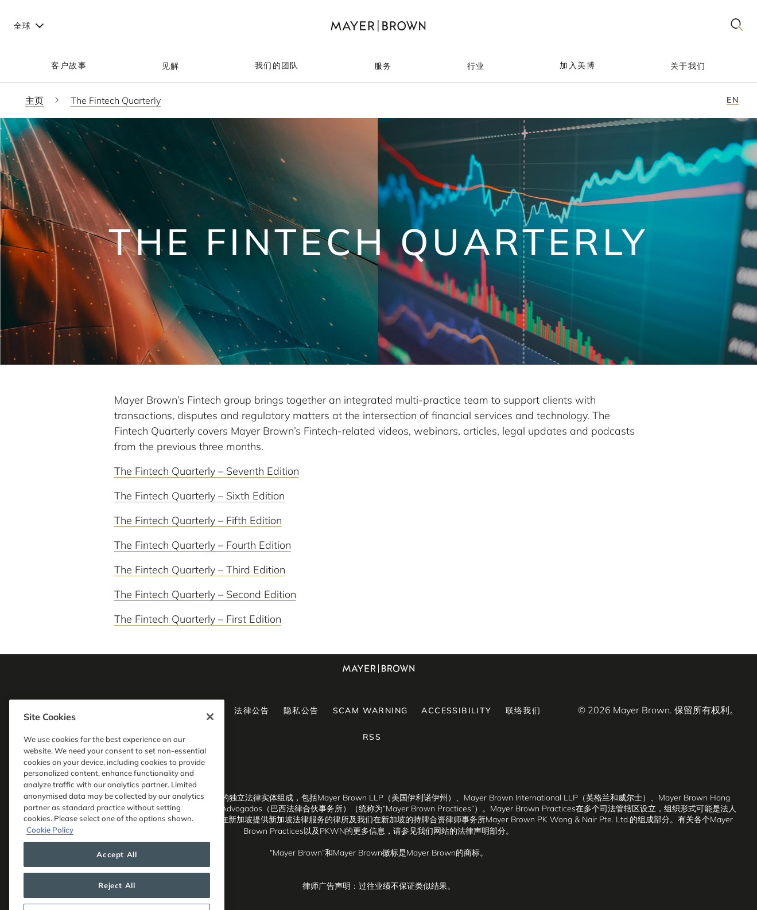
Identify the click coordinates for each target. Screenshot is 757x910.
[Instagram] (138, 710)
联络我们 (523, 710)
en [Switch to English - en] (733, 100)
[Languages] (28, 25)
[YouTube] (101, 710)
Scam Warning (370, 710)
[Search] (737, 25)
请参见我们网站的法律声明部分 (449, 831)
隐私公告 (301, 710)
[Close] (210, 738)
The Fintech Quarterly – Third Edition (199, 569)
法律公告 (252, 710)
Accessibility (456, 710)
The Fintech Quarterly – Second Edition (205, 594)
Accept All (116, 875)
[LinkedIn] (83, 710)
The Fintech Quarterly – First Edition (197, 619)
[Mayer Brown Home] (378, 25)
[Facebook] (120, 710)
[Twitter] (156, 710)
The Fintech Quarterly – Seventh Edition (206, 471)
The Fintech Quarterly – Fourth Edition (202, 545)
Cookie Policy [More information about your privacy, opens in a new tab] (49, 851)
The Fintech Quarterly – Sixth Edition (199, 495)
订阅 (211, 710)
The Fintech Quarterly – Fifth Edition (198, 520)
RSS (372, 737)
